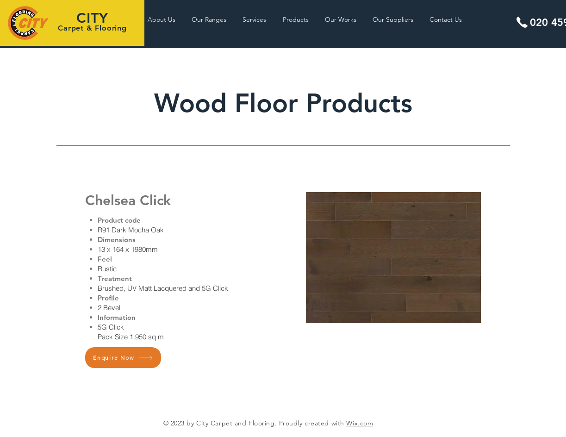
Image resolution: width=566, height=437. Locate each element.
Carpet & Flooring (92, 28)
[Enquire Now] (123, 357)
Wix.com (359, 423)
